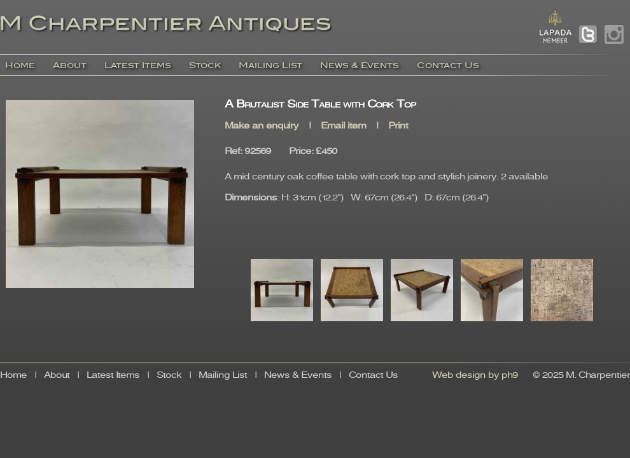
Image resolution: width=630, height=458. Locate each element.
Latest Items (137, 65)
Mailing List (270, 65)
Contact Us (448, 65)
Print (398, 126)
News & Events (359, 65)
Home (20, 65)
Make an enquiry (261, 126)
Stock (205, 65)
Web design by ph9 (475, 375)
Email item (343, 126)
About (70, 65)
